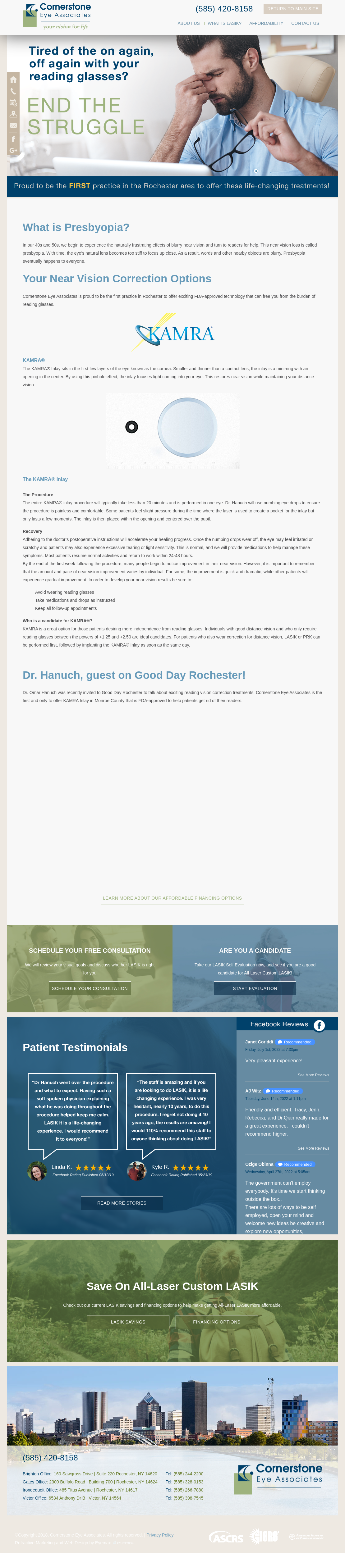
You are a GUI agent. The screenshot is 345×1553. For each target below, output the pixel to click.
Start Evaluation (255, 988)
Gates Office (35, 1481)
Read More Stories (121, 1203)
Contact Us (305, 23)
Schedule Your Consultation (90, 988)
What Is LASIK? (224, 23)
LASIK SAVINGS (128, 1321)
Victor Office (34, 1498)
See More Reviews (313, 1075)
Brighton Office (37, 1473)
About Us (189, 23)
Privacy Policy (159, 1535)
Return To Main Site (293, 8)
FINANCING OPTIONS (216, 1321)
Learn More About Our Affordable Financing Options (172, 898)
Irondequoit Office (40, 1489)
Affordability (266, 23)
